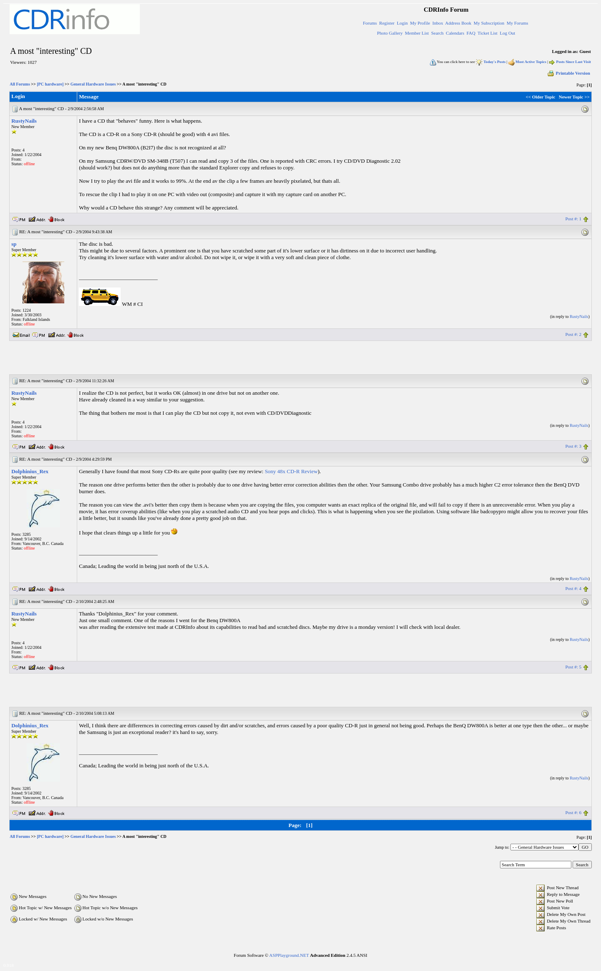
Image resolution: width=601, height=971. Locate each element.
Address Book (458, 22)
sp (13, 244)
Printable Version (568, 73)
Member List (417, 32)
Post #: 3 (573, 446)
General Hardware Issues (93, 84)
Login (402, 22)
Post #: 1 (573, 218)
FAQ (471, 32)
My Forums (517, 22)
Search (437, 32)
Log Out (507, 32)
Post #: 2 (573, 334)
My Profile (420, 22)
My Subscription (489, 22)
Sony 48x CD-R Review (291, 471)
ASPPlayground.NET (289, 955)
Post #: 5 (573, 666)
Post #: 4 (573, 588)
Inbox (437, 22)
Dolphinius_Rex (29, 471)
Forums (370, 22)
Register (387, 22)
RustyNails (24, 121)
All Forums (20, 84)
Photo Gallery (389, 32)
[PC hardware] (50, 84)
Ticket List (487, 32)
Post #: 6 (573, 812)
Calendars (455, 32)
